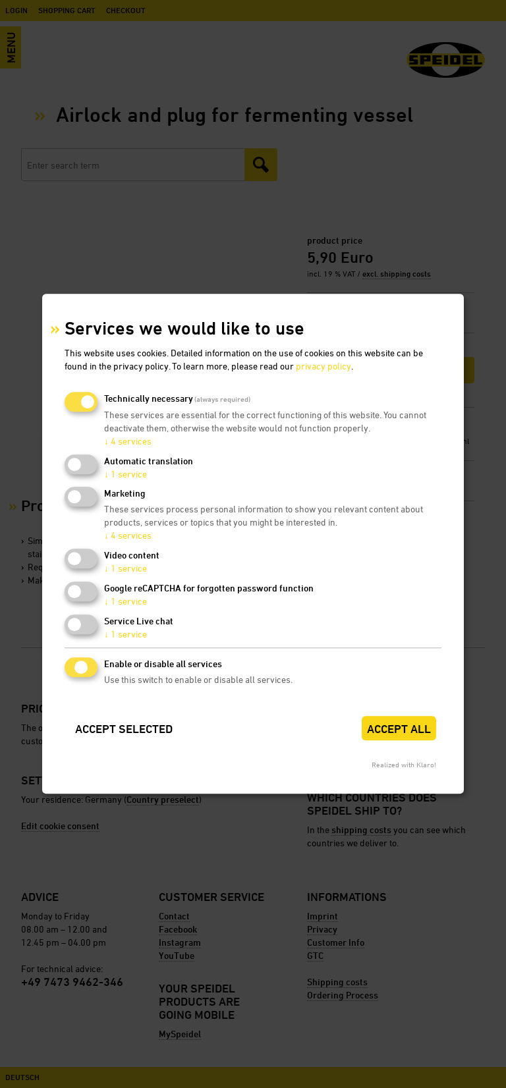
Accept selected (124, 729)
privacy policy (323, 365)
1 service (125, 473)
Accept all (399, 729)
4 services (128, 441)
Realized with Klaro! (404, 765)
